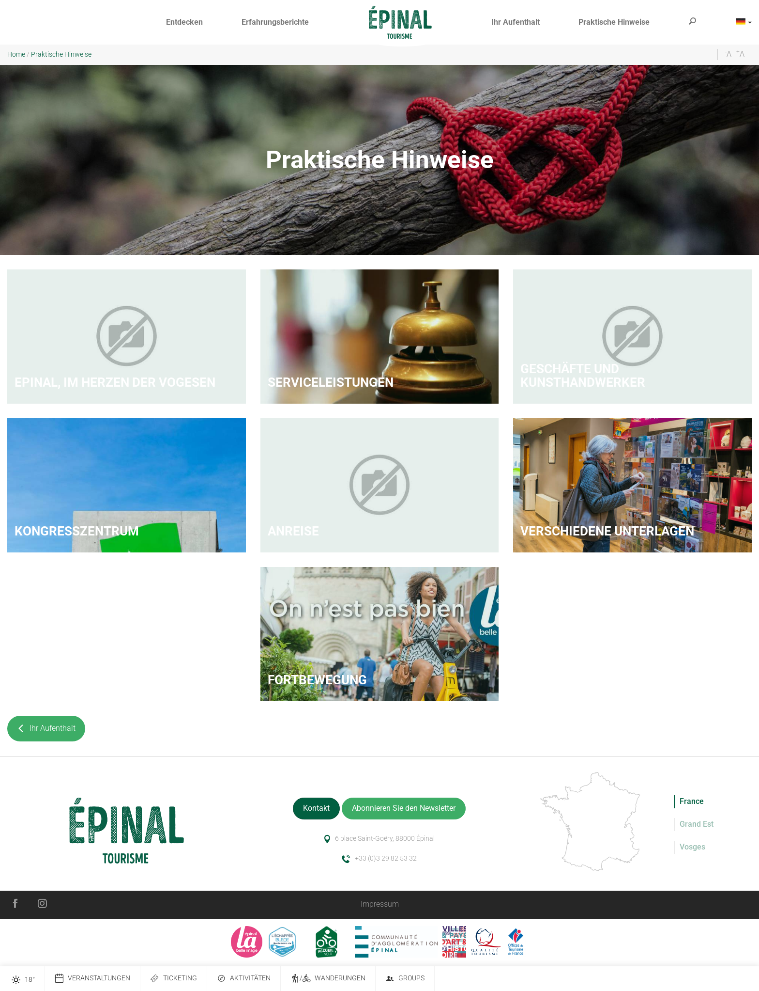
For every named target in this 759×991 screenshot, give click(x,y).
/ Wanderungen (327, 978)
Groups (405, 978)
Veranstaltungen (92, 978)
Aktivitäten (244, 978)
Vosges (692, 846)
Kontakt (316, 808)
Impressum (380, 904)
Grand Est (696, 824)
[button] (184, 23)
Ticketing (173, 978)
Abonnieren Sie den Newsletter (403, 808)
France (692, 801)
